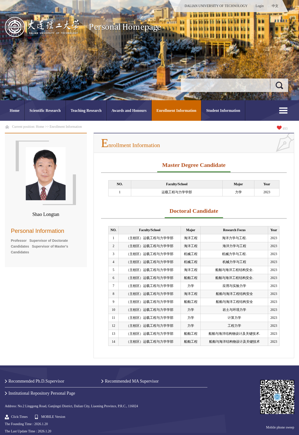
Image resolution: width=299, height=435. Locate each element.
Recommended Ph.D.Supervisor (36, 381)
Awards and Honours (129, 110)
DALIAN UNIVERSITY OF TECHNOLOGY (216, 6)
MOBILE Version (53, 417)
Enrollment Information (176, 110)
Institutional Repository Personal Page (41, 393)
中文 (275, 6)
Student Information (223, 110)
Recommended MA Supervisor (132, 381)
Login (260, 6)
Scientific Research (45, 110)
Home (15, 110)
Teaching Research (86, 110)
